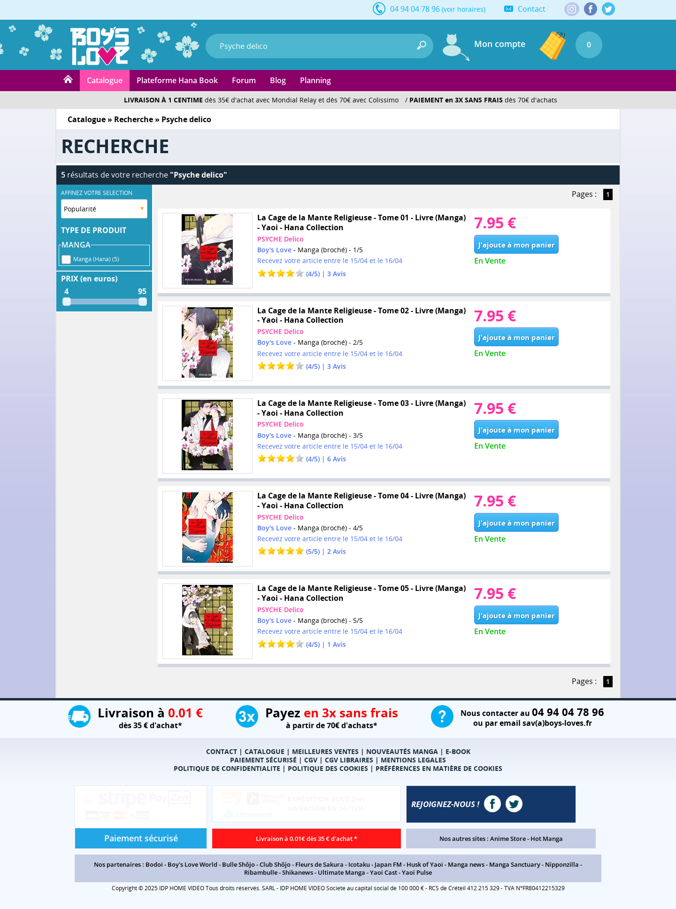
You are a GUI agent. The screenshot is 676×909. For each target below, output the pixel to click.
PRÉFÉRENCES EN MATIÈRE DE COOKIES (439, 768)
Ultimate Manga (341, 872)
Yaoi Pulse (417, 872)
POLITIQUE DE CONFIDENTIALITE (227, 768)
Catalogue (105, 80)
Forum (244, 80)
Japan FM (388, 864)
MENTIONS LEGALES (413, 759)
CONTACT (221, 751)
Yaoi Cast (383, 872)
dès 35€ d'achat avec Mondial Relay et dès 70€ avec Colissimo (261, 99)
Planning (315, 80)
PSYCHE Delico (280, 238)
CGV (310, 759)
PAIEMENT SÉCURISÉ (263, 759)
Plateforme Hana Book (177, 80)
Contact (531, 9)
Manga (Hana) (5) (96, 258)
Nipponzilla (562, 864)
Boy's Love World (192, 864)
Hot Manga (546, 838)
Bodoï (154, 864)
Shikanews (297, 872)
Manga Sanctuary (514, 864)
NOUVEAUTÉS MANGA (402, 751)
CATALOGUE (264, 751)
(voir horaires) (463, 9)
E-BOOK (458, 751)
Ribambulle (260, 872)
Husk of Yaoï (425, 864)
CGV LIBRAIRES (349, 759)
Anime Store (508, 838)
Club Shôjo (275, 864)
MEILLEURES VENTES (325, 751)
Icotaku (359, 864)
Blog (278, 80)
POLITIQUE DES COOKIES (328, 768)
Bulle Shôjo (238, 864)
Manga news (466, 864)
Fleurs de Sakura (319, 864)
